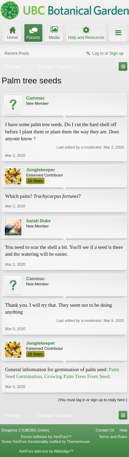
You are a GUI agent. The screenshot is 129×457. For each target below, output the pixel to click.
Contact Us (105, 430)
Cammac (35, 98)
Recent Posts (16, 53)
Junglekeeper (40, 169)
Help (123, 430)
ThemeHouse (78, 441)
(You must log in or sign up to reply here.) (92, 400)
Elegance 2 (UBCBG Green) (25, 430)
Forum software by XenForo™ (46, 437)
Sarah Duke (38, 220)
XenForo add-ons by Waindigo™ (46, 451)
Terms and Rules (113, 437)
